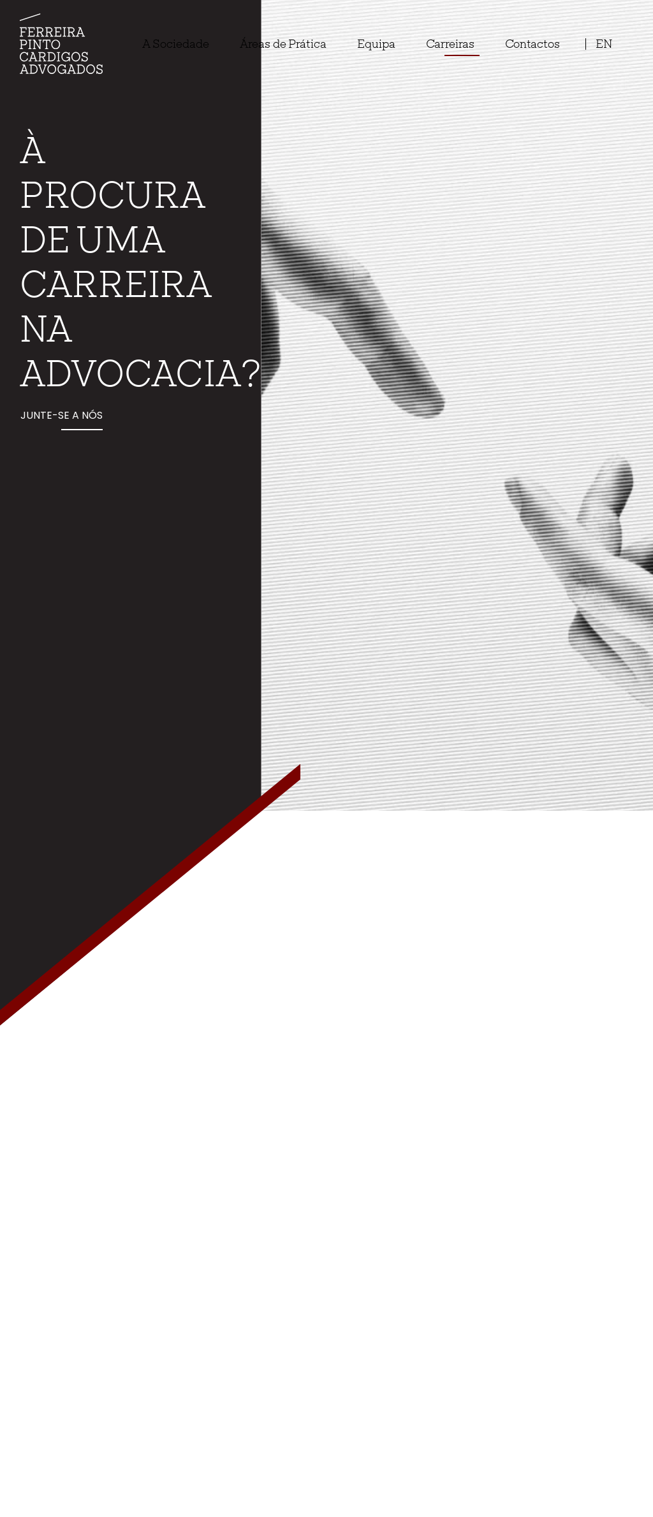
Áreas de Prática (283, 43)
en (604, 43)
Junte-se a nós (61, 415)
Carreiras (450, 43)
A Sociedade (175, 43)
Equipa (376, 43)
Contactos (532, 43)
